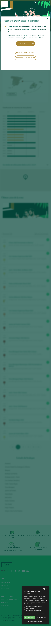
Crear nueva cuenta (25, 44)
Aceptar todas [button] (29, 617)
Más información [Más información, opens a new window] (28, 604)
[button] (35, 621)
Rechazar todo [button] (41, 617)
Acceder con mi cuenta (25, 58)
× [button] (46, 588)
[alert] (35, 605)
